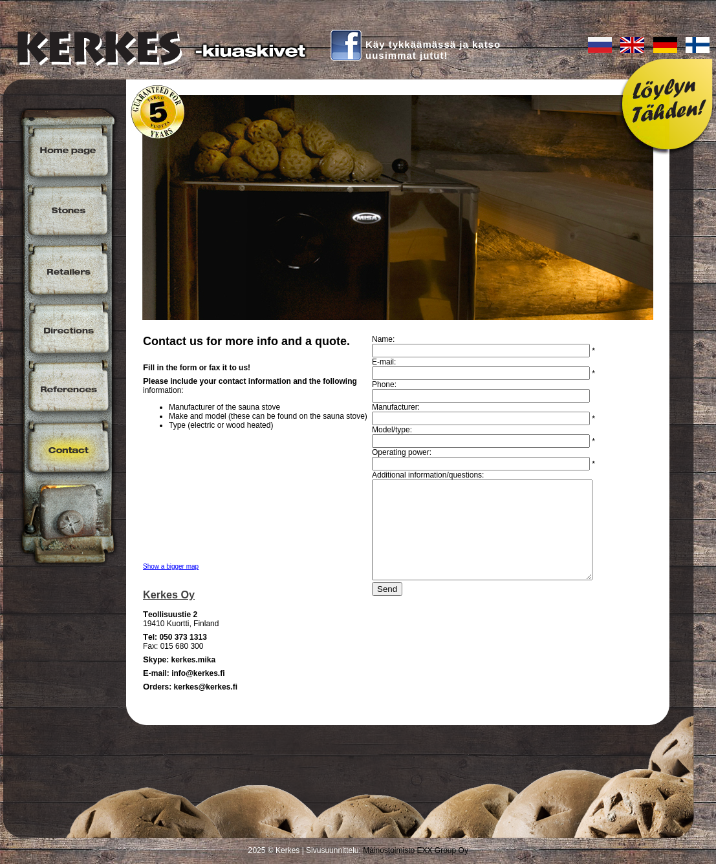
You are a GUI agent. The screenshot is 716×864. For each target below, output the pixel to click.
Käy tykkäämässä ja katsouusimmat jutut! (433, 50)
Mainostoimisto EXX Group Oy (415, 850)
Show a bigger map (171, 566)
